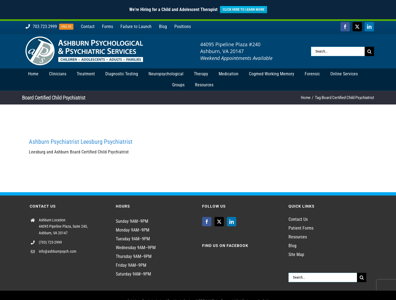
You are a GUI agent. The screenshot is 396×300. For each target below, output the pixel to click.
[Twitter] (219, 221)
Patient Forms (301, 228)
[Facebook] (206, 221)
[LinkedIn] (231, 221)
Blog (292, 245)
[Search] (369, 51)
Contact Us (298, 219)
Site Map (296, 254)
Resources (297, 237)
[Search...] (338, 51)
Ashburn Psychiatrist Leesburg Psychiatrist (81, 141)
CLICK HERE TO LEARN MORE (243, 9)
